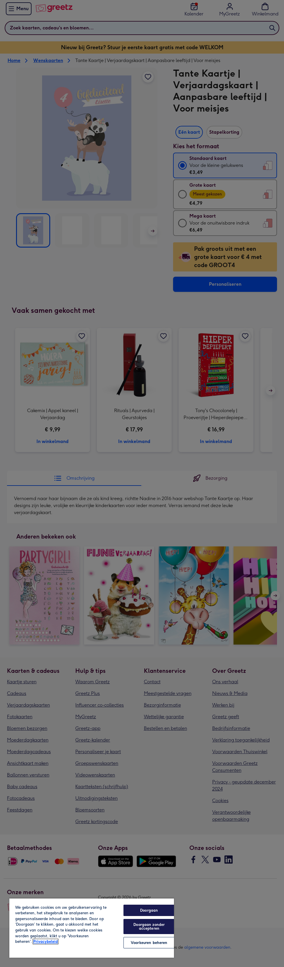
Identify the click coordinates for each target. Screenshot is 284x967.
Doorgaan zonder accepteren (149, 926)
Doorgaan (149, 910)
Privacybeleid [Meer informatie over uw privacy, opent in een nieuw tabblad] (45, 941)
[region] (91, 928)
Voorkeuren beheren (149, 942)
